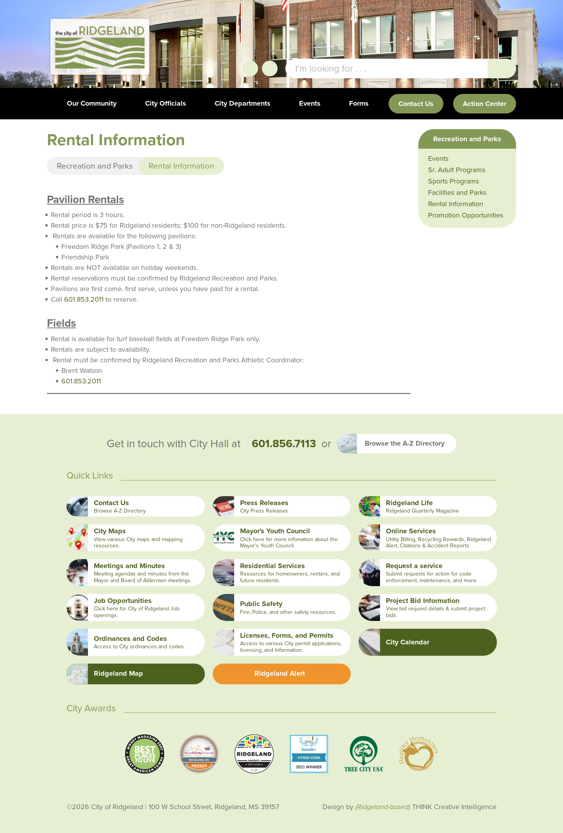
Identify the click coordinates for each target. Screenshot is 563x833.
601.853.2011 (84, 299)
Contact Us (416, 104)
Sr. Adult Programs (456, 170)
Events (310, 103)
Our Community (92, 103)
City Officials (165, 103)
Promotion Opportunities (465, 215)
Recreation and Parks (95, 166)
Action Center (484, 104)
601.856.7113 (284, 443)
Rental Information (455, 204)
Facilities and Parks (457, 192)
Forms (359, 103)
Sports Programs (453, 181)
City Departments (243, 103)
